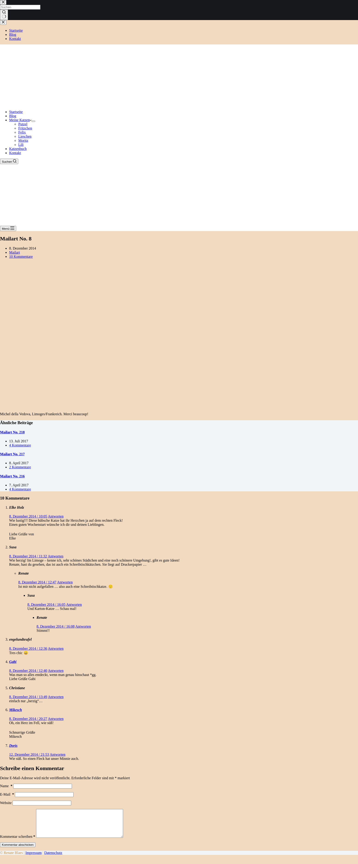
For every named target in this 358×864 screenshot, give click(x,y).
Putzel (22, 124)
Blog (12, 116)
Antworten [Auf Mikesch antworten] (55, 719)
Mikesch (15, 710)
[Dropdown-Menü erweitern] (33, 121)
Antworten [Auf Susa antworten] (55, 556)
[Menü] (8, 228)
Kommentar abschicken (18, 850)
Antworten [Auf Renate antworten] (65, 582)
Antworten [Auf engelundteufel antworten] (55, 648)
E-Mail (7, 794)
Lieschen (25, 136)
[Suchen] (9, 161)
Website (6, 803)
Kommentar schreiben (17, 842)
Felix (22, 132)
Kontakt (15, 153)
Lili (21, 145)
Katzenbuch (17, 149)
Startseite (16, 112)
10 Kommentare (21, 256)
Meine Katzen (20, 120)
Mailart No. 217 (12, 454)
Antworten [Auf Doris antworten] (57, 754)
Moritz (23, 140)
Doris (13, 746)
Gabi (12, 662)
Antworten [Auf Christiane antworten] (55, 697)
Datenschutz (53, 858)
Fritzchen (25, 128)
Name (6, 786)
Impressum (33, 858)
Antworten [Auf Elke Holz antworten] (55, 516)
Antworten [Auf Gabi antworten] (55, 671)
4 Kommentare (20, 445)
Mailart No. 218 (12, 432)
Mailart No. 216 (12, 476)
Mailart (14, 252)
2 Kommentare (20, 467)
